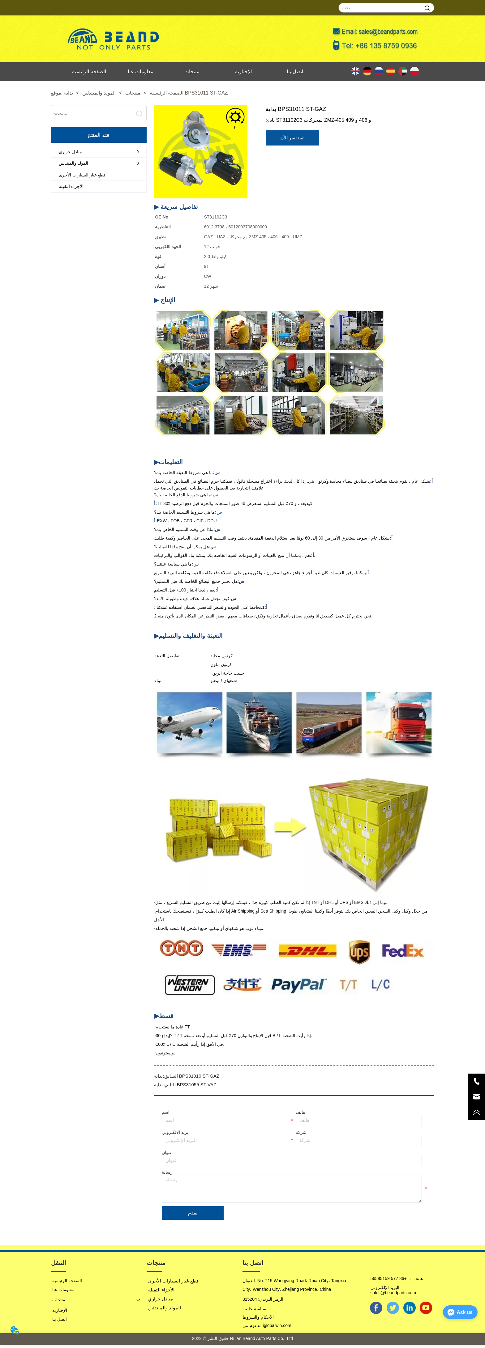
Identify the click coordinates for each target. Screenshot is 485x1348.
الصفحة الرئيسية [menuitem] (89, 71)
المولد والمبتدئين (99, 92)
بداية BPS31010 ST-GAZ (186, 1076)
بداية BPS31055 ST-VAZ (185, 1084)
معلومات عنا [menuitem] (140, 71)
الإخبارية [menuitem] (243, 71)
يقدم (192, 1215)
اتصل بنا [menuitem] (295, 71)
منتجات (133, 92)
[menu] (192, 71)
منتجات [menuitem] (192, 71)
